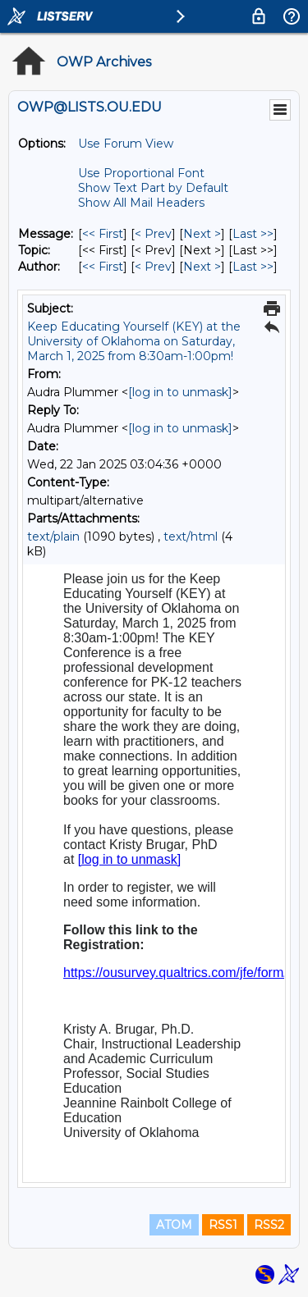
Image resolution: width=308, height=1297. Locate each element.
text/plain (53, 536)
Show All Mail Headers (141, 202)
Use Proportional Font (141, 173)
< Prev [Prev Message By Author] (153, 266)
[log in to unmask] (180, 392)
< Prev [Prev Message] (153, 233)
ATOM (174, 1224)
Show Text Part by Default (153, 187)
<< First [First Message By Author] (102, 266)
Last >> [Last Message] (253, 233)
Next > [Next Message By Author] (202, 266)
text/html (190, 536)
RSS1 (223, 1224)
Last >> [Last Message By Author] (253, 266)
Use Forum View (125, 143)
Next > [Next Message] (202, 233)
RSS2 (269, 1224)
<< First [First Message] (102, 233)
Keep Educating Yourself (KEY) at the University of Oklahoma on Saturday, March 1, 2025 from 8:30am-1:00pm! (134, 341)
